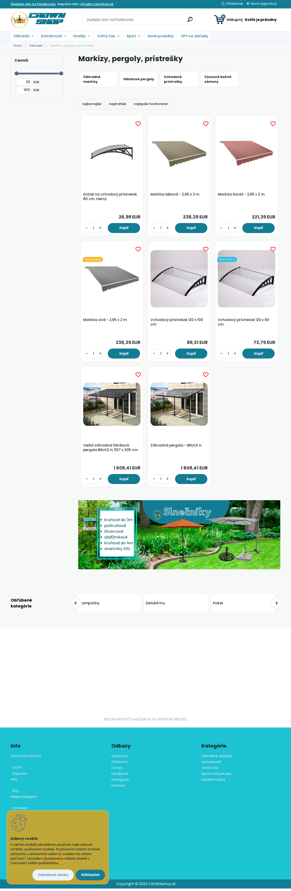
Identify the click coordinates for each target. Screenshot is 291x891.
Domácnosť (51, 36)
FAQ (14, 781)
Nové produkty (161, 36)
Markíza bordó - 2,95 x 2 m (241, 194)
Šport (131, 36)
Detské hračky (213, 782)
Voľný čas (106, 36)
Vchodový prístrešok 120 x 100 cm (177, 323)
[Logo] (38, 19)
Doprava (19, 775)
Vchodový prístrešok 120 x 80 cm (244, 323)
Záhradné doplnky (216, 758)
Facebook (119, 776)
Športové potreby (216, 776)
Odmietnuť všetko (53, 875)
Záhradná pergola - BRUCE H (176, 447)
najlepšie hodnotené (151, 104)
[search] (190, 21)
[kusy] (93, 228)
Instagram (120, 782)
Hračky (79, 36)
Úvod (17, 45)
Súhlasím (90, 874)
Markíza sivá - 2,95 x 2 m (105, 321)
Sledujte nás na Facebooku (33, 4)
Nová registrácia (264, 3)
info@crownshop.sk (96, 4)
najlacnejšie (91, 104)
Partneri (118, 788)
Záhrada (21, 36)
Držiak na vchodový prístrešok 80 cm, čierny (110, 196)
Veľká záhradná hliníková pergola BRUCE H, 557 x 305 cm (110, 449)
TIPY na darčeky (194, 36)
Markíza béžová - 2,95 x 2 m (175, 194)
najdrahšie (117, 104)
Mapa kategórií (24, 799)
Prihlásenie (234, 3)
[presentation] (75, 605)
